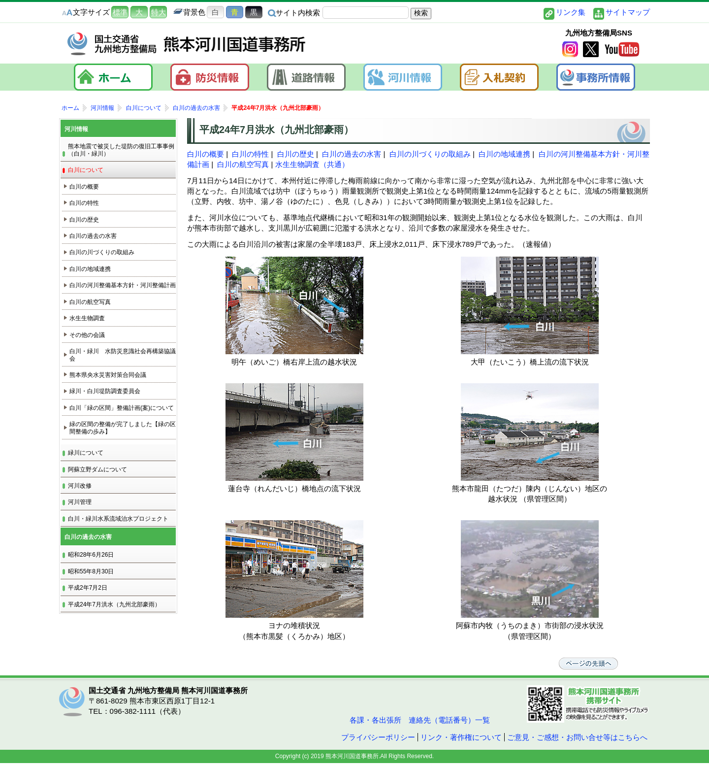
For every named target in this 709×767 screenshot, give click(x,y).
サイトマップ (628, 12)
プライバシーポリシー (378, 737)
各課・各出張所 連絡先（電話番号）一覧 (419, 720)
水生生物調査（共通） (312, 164)
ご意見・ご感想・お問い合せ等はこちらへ (577, 737)
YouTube (622, 50)
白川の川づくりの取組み (430, 154)
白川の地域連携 (504, 154)
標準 (120, 12)
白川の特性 (250, 154)
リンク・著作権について (461, 737)
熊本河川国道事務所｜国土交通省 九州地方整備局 (187, 44)
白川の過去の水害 (351, 154)
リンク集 (570, 12)
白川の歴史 (295, 154)
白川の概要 (205, 154)
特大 (158, 12)
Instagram (570, 50)
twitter (591, 50)
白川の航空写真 (243, 164)
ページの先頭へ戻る (590, 663)
